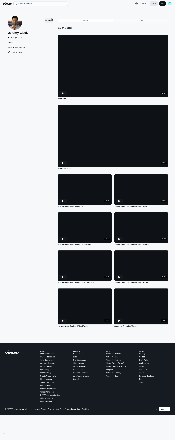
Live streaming (46, 369)
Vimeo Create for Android (116, 356)
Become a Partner (80, 363)
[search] (40, 3)
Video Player (45, 360)
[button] (26, 107)
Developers (78, 360)
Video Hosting (46, 391)
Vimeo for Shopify (113, 363)
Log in (154, 3)
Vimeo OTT (144, 356)
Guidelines (77, 369)
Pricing (144, 3)
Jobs (141, 372)
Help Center (78, 344)
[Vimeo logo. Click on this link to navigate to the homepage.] (21, 342)
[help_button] (136, 3)
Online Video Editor (48, 347)
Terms (43, 399)
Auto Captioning (46, 350)
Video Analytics (46, 388)
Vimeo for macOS (113, 344)
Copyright (76, 399)
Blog (75, 347)
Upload (142, 347)
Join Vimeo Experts (81, 366)
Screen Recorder (47, 372)
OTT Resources (79, 356)
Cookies (85, 399)
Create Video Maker (48, 366)
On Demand (144, 353)
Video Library (45, 363)
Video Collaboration (48, 379)
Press (141, 369)
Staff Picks (143, 350)
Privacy (51, 399)
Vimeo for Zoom (112, 366)
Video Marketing (47, 382)
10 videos (65, 17)
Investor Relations (146, 366)
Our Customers (79, 350)
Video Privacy (46, 375)
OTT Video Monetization (50, 385)
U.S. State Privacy (63, 399)
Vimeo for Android (113, 350)
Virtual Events (46, 356)
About (141, 363)
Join (162, 3)
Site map (143, 360)
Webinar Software (47, 353)
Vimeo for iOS (112, 347)
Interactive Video (47, 344)
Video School (78, 353)
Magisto (109, 360)
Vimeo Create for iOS (115, 353)
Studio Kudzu (20, 55)
